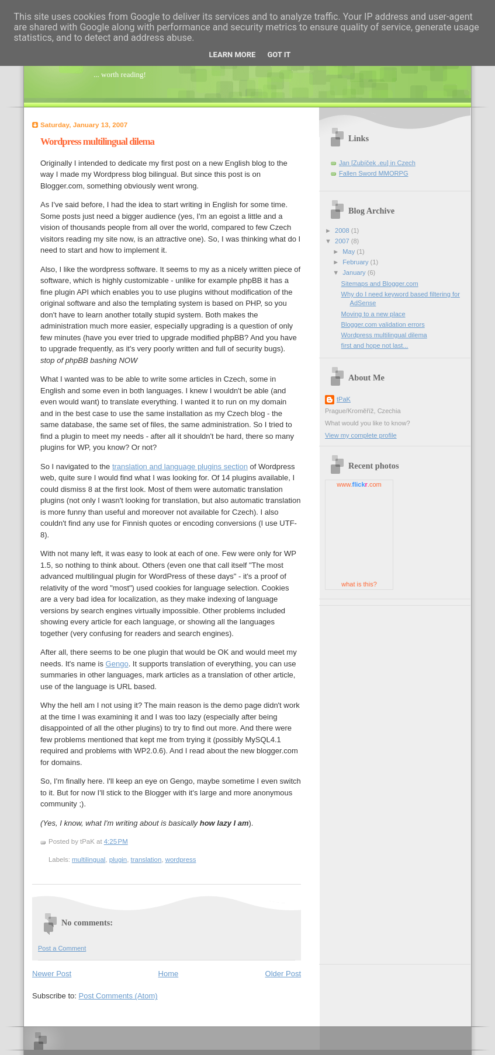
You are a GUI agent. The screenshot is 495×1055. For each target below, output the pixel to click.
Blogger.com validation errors (383, 324)
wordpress (180, 859)
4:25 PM (116, 841)
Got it (278, 54)
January (354, 272)
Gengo (117, 663)
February (356, 262)
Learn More (232, 54)
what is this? (359, 584)
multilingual (88, 859)
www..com (359, 484)
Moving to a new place (373, 313)
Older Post (283, 973)
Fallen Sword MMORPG (373, 173)
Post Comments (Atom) (118, 995)
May (349, 251)
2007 (343, 240)
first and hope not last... (375, 345)
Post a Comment (62, 948)
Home (168, 973)
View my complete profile (361, 435)
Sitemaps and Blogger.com (379, 283)
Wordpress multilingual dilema (97, 141)
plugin (118, 859)
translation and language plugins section (180, 466)
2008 (343, 230)
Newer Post (51, 973)
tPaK (344, 399)
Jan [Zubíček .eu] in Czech (377, 162)
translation (146, 859)
